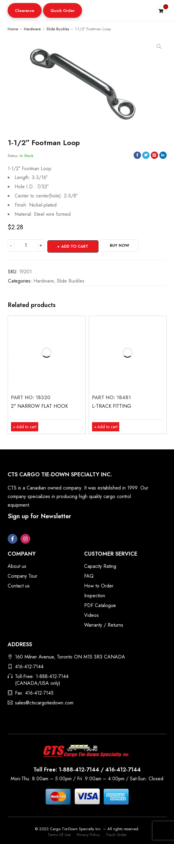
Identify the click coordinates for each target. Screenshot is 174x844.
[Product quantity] (26, 245)
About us (17, 565)
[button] (25, 10)
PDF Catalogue (100, 604)
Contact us (19, 584)
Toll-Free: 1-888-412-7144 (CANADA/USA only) (41, 679)
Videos (91, 614)
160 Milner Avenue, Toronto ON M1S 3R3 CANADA (70, 655)
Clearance (24, 10)
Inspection (94, 594)
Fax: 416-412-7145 (34, 692)
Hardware (32, 29)
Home (13, 29)
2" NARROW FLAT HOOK (39, 405)
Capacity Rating (100, 565)
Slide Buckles (57, 29)
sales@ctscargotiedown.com (44, 701)
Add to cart (75, 245)
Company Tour (22, 575)
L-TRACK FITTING (111, 405)
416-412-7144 (29, 665)
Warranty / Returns (103, 624)
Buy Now (124, 245)
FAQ (89, 575)
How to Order (98, 584)
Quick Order (62, 10)
